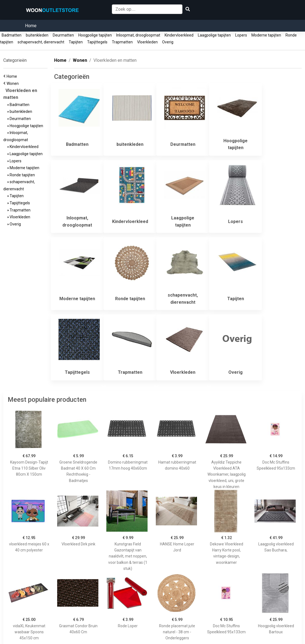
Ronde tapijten (21, 175)
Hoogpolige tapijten (95, 35)
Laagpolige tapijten (214, 35)
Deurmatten (63, 35)
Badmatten (11, 35)
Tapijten (75, 42)
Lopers (241, 35)
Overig (167, 42)
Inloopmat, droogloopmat (138, 35)
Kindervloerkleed (179, 35)
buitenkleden (37, 35)
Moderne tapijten (266, 35)
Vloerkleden (147, 42)
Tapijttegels (97, 42)
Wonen (13, 83)
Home (31, 25)
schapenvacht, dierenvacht (41, 42)
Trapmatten (122, 42)
